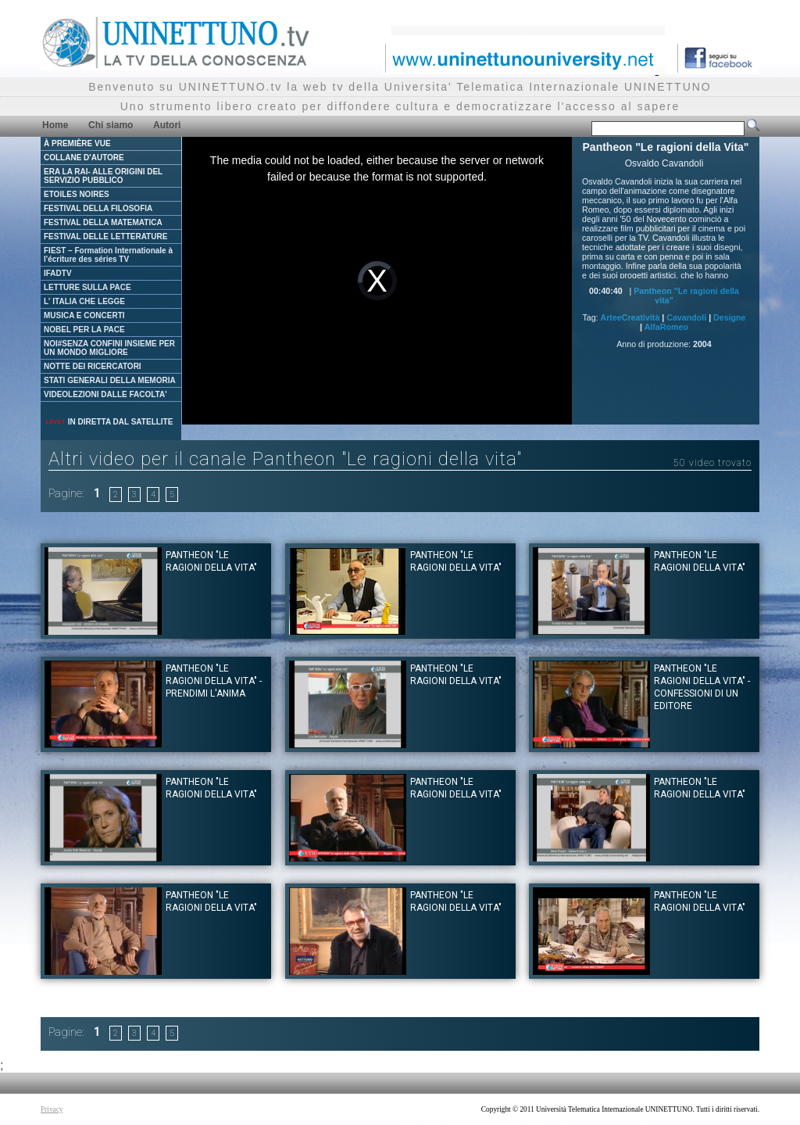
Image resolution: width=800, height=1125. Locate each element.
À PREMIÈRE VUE (77, 143)
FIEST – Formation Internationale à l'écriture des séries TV (108, 254)
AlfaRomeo (666, 326)
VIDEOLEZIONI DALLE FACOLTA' (105, 394)
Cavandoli (686, 317)
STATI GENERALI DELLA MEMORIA (110, 380)
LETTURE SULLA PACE (87, 287)
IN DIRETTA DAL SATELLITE (109, 421)
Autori (166, 125)
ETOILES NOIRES (76, 194)
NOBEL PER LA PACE (84, 329)
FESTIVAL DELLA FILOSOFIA (98, 208)
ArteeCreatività (630, 317)
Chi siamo (110, 125)
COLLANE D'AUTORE (84, 157)
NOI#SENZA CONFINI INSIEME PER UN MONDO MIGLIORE (109, 347)
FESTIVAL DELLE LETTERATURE (105, 236)
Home (55, 125)
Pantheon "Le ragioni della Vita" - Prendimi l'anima (214, 681)
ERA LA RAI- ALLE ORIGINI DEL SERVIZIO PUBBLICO (103, 176)
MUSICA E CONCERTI (84, 315)
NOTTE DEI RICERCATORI (92, 366)
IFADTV (58, 273)
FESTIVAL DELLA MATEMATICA (103, 222)
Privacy (52, 1109)
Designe (729, 317)
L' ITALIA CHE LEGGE (84, 301)
